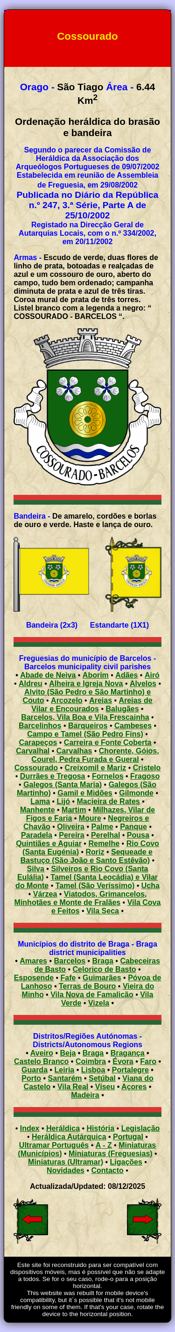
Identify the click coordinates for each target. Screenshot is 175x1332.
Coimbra (91, 1061)
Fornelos (108, 776)
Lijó (63, 801)
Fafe (68, 978)
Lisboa (93, 1070)
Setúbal (102, 1078)
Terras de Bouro (87, 986)
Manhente (37, 810)
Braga (102, 961)
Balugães (122, 709)
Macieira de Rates (108, 801)
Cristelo (147, 768)
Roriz (94, 852)
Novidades (65, 1170)
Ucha (150, 886)
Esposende (34, 978)
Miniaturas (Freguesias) (111, 1154)
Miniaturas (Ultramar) (65, 1162)
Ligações (126, 1162)
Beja (68, 1053)
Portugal (128, 1137)
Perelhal (105, 835)
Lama (40, 801)
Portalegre (130, 1070)
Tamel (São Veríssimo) (95, 886)
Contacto (107, 1170)
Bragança (128, 1053)
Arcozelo (67, 700)
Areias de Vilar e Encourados (91, 704)
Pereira (71, 835)
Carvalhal (32, 751)
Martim (74, 810)
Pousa (138, 835)
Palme (102, 827)
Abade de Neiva (48, 675)
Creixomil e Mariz (95, 768)
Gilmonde (136, 793)
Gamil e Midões (84, 793)
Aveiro (41, 1053)
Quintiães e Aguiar (49, 843)
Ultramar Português (54, 1145)
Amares (33, 961)
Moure (90, 818)
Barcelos (69, 961)
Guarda (34, 1070)
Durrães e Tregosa (52, 776)
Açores (134, 1087)
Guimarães (102, 978)
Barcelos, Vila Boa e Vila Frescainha (85, 717)
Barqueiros (87, 726)
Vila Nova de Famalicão (91, 995)
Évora (122, 1061)
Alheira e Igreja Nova (86, 684)
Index (30, 1128)
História (101, 1128)
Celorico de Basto (104, 969)
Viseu (105, 1087)
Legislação (140, 1128)
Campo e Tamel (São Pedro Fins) (85, 734)
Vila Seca (102, 911)
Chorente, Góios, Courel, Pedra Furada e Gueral (95, 755)
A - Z (104, 1145)
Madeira (85, 1095)
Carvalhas (74, 751)
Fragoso (145, 776)
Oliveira (70, 827)
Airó (152, 675)
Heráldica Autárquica (69, 1137)
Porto (31, 1078)
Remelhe (103, 843)
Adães (126, 675)
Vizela (98, 1003)
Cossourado (36, 768)
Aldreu (30, 684)
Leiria (65, 1070)
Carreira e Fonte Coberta (108, 742)
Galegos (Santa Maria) (62, 785)
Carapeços (38, 742)
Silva (35, 869)
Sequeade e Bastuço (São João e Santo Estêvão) (87, 856)
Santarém (65, 1078)
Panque (133, 827)
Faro (148, 1061)
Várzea (45, 894)
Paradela (36, 835)
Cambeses (133, 726)
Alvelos (143, 684)
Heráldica (63, 1128)
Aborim (96, 675)
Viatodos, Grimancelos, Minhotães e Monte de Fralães (80, 898)
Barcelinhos (40, 726)
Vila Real (72, 1087)
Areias (100, 700)
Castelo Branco (41, 1061)
